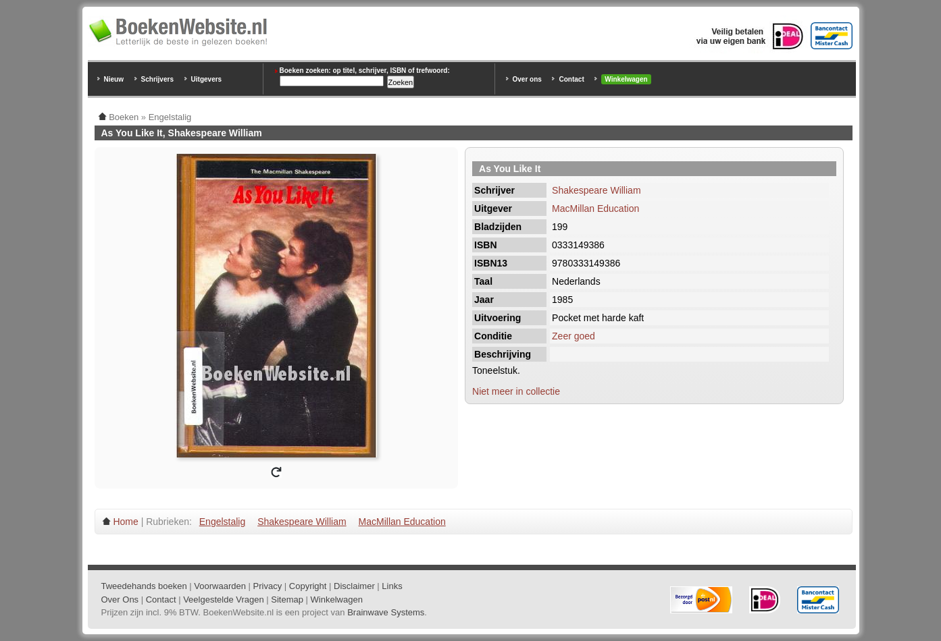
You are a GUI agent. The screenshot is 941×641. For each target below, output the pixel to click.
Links (392, 586)
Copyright (308, 586)
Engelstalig (222, 521)
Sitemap (287, 599)
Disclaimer (354, 586)
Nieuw (114, 79)
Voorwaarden (220, 586)
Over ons (527, 79)
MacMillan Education (595, 208)
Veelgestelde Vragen (223, 599)
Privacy (267, 586)
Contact (571, 79)
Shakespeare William (596, 190)
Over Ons (120, 599)
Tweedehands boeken (144, 586)
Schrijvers (157, 79)
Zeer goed (573, 336)
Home (125, 521)
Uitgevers (206, 79)
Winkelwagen (626, 79)
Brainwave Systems (385, 612)
